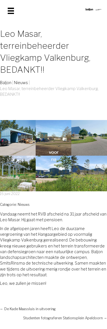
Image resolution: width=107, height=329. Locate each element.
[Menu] (11, 11)
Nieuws (24, 204)
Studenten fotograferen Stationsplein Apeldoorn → (65, 318)
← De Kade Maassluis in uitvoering (28, 309)
